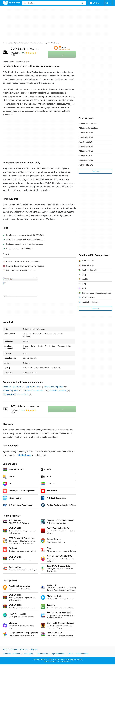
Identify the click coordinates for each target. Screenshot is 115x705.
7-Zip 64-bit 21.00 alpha (88, 124)
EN (108, 3)
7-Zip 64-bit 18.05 (86, 142)
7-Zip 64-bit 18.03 (86, 151)
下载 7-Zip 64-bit (32, 387)
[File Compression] (36, 43)
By (15, 53)
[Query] (54, 3)
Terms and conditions (11, 654)
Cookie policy (28, 654)
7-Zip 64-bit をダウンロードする (15, 394)
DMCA (70, 654)
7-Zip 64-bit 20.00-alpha (88, 128)
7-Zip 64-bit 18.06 (86, 137)
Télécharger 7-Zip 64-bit (53, 387)
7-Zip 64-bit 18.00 (86, 160)
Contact (14, 649)
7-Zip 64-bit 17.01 (86, 165)
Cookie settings (82, 654)
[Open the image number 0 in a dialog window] (20, 287)
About (5, 649)
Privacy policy (42, 654)
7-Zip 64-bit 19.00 (86, 133)
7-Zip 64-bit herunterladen (33, 391)
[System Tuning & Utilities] (21, 43)
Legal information (58, 654)
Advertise (23, 649)
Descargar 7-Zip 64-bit (12, 387)
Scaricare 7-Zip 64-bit (57, 391)
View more (95, 171)
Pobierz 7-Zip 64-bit (10, 391)
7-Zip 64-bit (25, 48)
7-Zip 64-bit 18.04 (86, 146)
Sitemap (34, 649)
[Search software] (82, 3)
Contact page (24, 455)
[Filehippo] (11, 3)
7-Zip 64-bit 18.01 (86, 156)
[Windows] (9, 43)
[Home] (3, 43)
